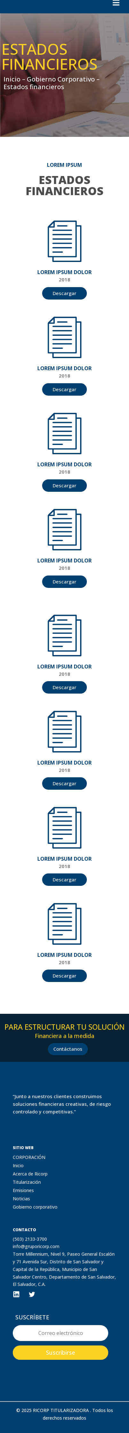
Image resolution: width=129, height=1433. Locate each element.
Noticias (21, 1199)
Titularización (27, 1182)
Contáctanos (67, 1049)
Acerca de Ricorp (30, 1174)
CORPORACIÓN (29, 1157)
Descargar (64, 293)
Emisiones (23, 1190)
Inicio (18, 1165)
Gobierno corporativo (35, 1207)
